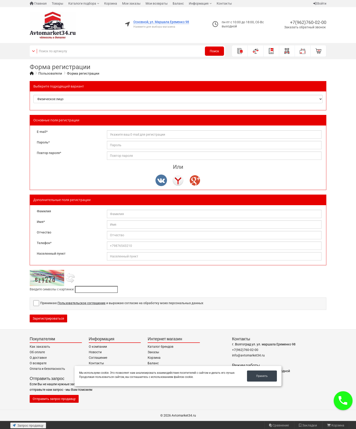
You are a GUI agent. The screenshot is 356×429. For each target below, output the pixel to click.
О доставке (38, 357)
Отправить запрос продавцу (54, 399)
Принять (262, 376)
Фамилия (44, 211)
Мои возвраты (157, 3)
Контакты (224, 3)
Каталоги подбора (82, 3)
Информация (199, 3)
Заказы (153, 352)
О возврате (38, 363)
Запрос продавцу (28, 425)
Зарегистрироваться (48, 318)
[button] (343, 400)
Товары (57, 3)
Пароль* (43, 142)
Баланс (178, 3)
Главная (38, 3)
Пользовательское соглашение (81, 303)
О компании (98, 346)
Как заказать (40, 346)
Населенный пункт (51, 253)
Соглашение (98, 357)
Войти (319, 3)
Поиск (214, 51)
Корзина (110, 3)
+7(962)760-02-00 (308, 22)
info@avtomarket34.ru (248, 355)
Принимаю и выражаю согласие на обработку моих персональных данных (121, 303)
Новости (95, 352)
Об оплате (37, 352)
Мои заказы (131, 3)
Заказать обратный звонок (305, 27)
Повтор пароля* (49, 153)
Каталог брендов (160, 346)
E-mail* (42, 132)
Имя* (41, 222)
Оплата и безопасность (47, 369)
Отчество (44, 232)
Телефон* (44, 243)
